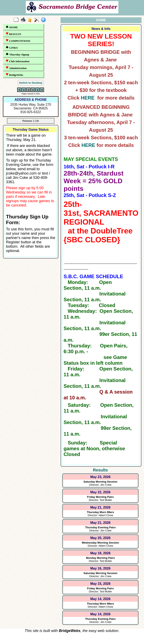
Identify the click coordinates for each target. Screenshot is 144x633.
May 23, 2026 (100, 477)
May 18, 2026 (100, 553)
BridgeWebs (14, 74)
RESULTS (13, 34)
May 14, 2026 (100, 599)
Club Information (18, 61)
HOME (12, 27)
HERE (88, 98)
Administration (16, 68)
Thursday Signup (17, 54)
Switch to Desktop (30, 82)
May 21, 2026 (100, 507)
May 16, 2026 (100, 568)
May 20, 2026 (100, 538)
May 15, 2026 (100, 583)
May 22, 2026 (100, 492)
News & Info (101, 28)
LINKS (12, 47)
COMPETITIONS (18, 40)
